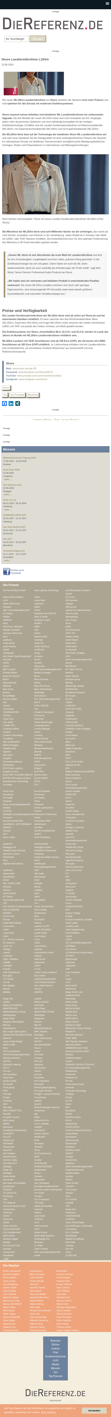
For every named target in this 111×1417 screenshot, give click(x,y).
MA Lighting (8, 985)
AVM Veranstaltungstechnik (78, 659)
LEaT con (7, 946)
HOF (36, 870)
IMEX (68, 880)
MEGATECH (71, 1018)
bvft (5, 702)
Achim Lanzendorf (12, 1271)
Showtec (38, 1147)
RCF (67, 1107)
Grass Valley (9, 837)
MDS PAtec (39, 1008)
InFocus (7, 890)
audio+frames (9, 646)
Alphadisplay (71, 617)
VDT (67, 1206)
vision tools (39, 1216)
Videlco (37, 1212)
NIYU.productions (11, 1051)
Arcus (68, 623)
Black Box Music (42, 686)
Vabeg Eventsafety (43, 1206)
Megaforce (39, 1018)
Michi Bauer (9, 1310)
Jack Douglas (9, 1291)
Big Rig (68, 682)
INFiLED (7, 887)
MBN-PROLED (10, 1008)
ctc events (70, 738)
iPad (55, 1352)
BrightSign (39, 692)
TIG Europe (71, 1189)
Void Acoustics (41, 1226)
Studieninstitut (72, 1173)
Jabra (37, 896)
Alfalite (6, 617)
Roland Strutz (36, 1324)
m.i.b (67, 982)
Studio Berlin (9, 1176)
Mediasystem (9, 1015)
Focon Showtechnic (75, 814)
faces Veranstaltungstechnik (16, 804)
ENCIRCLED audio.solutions (17, 778)
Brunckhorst (40, 696)
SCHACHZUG (72, 1127)
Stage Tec (8, 1170)
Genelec (38, 827)
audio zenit (70, 643)
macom (37, 989)
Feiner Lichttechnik (43, 808)
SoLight (69, 1156)
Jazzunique (70, 896)
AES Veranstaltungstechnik (16, 610)
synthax (69, 1176)
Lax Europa (39, 936)
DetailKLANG (9, 748)
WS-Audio (70, 1242)
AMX (5, 623)
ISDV (36, 893)
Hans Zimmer (63, 1287)
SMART (69, 1153)
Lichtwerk (7, 956)
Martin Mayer (9, 1307)
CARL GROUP (41, 705)
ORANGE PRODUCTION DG (79, 1064)
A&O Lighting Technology (46, 590)
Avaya (37, 653)
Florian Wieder (37, 1281)
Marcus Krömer (64, 1301)
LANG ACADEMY (42, 929)
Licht (55, 1360)
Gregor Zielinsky (64, 1284)
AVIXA (37, 659)
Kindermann (40, 913)
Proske (68, 1097)
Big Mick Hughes (11, 1274)
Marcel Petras (36, 1301)
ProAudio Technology (75, 1091)
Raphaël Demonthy (39, 1320)
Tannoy (68, 1179)
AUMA (6, 649)
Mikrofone (33, 395)
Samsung (7, 1127)
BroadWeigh (9, 696)
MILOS (37, 1025)
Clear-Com (8, 719)
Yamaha (69, 1245)
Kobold (68, 916)
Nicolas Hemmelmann (40, 1310)
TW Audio (39, 1203)
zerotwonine (9, 1252)
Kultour (37, 923)
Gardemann (40, 824)
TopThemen (55, 1376)
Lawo (5, 936)
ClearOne (39, 719)
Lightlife (7, 962)
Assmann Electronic (12, 633)
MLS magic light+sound (14, 1031)
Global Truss (71, 831)
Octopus (38, 1058)
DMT (67, 755)
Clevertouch (71, 719)
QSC (5, 1104)
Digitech (7, 751)
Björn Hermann (37, 1274)
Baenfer (69, 672)
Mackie (6, 989)
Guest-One (70, 844)
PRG (5, 1091)
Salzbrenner (71, 1124)
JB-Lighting (39, 900)
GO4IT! (37, 834)
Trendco (38, 1196)
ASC (36, 630)
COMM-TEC (9, 725)
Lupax (68, 979)
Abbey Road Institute (13, 597)
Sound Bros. (71, 1160)
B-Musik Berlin (10, 672)
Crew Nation (71, 735)
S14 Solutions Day (12, 485)
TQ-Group (8, 1196)
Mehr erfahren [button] (48, 1412)
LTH (67, 975)
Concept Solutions (74, 725)
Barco (37, 676)
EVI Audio (8, 798)
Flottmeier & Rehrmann (45, 814)
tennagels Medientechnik (46, 1186)
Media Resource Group (14, 1012)
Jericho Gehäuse (73, 900)
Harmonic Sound (11, 854)
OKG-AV (38, 1061)
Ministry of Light (73, 1025)
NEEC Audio (9, 1044)
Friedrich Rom (63, 1281)
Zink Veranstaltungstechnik (47, 1252)
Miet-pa (6, 1025)
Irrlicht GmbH (9, 893)
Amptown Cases (42, 620)
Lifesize (38, 956)
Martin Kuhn (62, 1304)
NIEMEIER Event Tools (76, 1048)
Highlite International (13, 863)
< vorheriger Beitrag (41, 419)
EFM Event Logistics (13, 768)
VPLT (37, 1229)
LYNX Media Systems (44, 982)
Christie (6, 715)
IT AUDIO (70, 893)
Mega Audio (9, 1018)
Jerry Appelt (35, 1291)
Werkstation (71, 1235)
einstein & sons (10, 771)
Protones (7, 1101)
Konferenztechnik (55, 1356)
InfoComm (70, 887)
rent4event (39, 1110)
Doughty (7, 758)
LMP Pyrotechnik (11, 972)
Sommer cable (10, 1160)
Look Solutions (72, 972)
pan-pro (38, 1074)
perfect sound (9, 1081)
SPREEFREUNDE (43, 1166)
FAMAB (6, 808)
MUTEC (38, 1041)
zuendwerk (8, 1255)
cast (36, 709)
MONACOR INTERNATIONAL (17, 1035)
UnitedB (69, 1203)
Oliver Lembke (64, 1310)
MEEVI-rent (71, 1015)
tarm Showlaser (41, 1183)
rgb (35, 1114)
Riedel (68, 1114)
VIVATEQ (70, 1219)
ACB (5, 600)
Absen (37, 597)
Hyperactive (9, 873)
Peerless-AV (71, 1077)
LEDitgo (7, 949)
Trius (67, 1196)
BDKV (6, 679)
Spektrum (70, 1163)
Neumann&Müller (42, 1044)
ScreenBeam (71, 1133)
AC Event (70, 597)
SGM (36, 1140)
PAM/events (71, 1071)
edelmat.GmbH (72, 765)
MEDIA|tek (39, 1015)
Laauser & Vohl (41, 926)
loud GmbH (39, 975)
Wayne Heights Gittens (68, 1330)
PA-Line (7, 1071)
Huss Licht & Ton (73, 870)
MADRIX (38, 992)
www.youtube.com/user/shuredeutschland (39, 375)
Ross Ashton (63, 1324)
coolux (37, 732)
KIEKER (7, 913)
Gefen (68, 824)
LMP (67, 969)
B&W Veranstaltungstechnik (47, 669)
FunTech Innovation (75, 821)
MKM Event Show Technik (78, 1028)
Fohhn (37, 817)
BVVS (37, 702)
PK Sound (8, 1084)
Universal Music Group (14, 1206)
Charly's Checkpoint (44, 712)
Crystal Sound (41, 738)
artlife (68, 626)
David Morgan (63, 1277)
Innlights (38, 890)
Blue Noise (8, 689)
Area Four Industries (13, 626)
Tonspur (69, 1193)
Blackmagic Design (74, 686)
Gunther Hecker (37, 1287)
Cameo (6, 705)
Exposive (7, 801)
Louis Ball (61, 1294)
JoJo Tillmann (9, 1294)
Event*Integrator (42, 791)
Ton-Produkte (17, 395)
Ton (5, 395)
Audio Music (9, 643)
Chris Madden (10, 1277)
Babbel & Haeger (42, 672)
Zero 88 (69, 1249)
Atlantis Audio (72, 636)
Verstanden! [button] (94, 1410)
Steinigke (7, 1173)
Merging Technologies (13, 1022)
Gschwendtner (41, 844)
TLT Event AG (10, 1193)
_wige (6, 1258)
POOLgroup (9, 1087)
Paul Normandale (38, 1317)
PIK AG (69, 1081)
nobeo (37, 1051)
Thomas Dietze (64, 1327)
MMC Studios (40, 1031)
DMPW (37, 755)
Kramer (6, 919)
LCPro (68, 939)
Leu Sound (70, 949)
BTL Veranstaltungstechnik (47, 699)
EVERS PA (70, 794)
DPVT (68, 758)
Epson (68, 781)
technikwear (9, 1186)
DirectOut (70, 751)
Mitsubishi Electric (43, 1028)
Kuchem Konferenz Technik (78, 919)
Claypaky (70, 715)
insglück (69, 890)
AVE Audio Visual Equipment (17, 656)
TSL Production (41, 1199)
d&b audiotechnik (11, 742)
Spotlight (7, 1166)
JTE (5, 903)
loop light (7, 975)
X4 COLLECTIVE (11, 1245)
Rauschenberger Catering (46, 1107)
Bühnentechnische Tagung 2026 (19, 458)
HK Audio (70, 863)
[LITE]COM (70, 1255)
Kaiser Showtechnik (43, 906)
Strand (37, 1173)
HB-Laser (70, 854)
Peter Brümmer (64, 1317)
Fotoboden (70, 817)
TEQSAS (7, 1189)
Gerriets (7, 831)
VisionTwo (8, 1219)
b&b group (39, 666)
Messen (55, 1368)
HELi (5, 860)
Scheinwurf (39, 1130)
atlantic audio (40, 636)
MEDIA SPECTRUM (44, 1012)
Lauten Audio (40, 933)
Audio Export (71, 640)
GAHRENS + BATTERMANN (17, 824)
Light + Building (10, 959)
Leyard (6, 952)
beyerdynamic (10, 682)
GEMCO (7, 827)
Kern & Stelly (40, 910)
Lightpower (39, 962)
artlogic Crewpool (11, 630)
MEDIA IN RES (72, 1008)
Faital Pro (70, 804)
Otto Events (40, 1068)
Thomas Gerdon (11, 1330)
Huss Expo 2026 (11, 470)
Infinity (37, 887)
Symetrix (38, 1176)
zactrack (7, 1249)
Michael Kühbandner (67, 1307)
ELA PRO (39, 771)
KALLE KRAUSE (11, 910)
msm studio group (43, 1038)
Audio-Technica (41, 646)
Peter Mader (9, 1320)
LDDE (37, 942)
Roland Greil (9, 1324)
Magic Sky (8, 998)
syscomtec (8, 1179)
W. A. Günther (72, 1232)
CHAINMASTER (11, 712)
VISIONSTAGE (72, 1216)
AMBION (7, 620)
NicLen (37, 1048)
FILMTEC (7, 811)
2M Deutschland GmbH (14, 590)
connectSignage (42, 729)
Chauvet (69, 712)
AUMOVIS (39, 649)
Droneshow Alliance (12, 761)
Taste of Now (71, 1183)
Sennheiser (70, 1137)
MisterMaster (9, 1028)
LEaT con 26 (9, 500)
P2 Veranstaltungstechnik (77, 1068)
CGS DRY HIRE (73, 709)
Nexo (5, 1048)
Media (55, 1364)
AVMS (6, 663)
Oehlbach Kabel (73, 1058)
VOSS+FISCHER (11, 1229)
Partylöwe (39, 1077)
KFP (67, 910)
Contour (7, 732)
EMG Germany (72, 775)
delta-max (70, 745)
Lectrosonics (40, 946)
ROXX (68, 1120)
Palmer (37, 1071)
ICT (67, 873)
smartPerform (9, 1156)
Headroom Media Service (46, 857)
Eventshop (8, 794)
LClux (37, 939)
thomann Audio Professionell (48, 1189)
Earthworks (8, 765)
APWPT (38, 623)
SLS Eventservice (42, 1153)
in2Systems (71, 883)
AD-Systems (71, 600)
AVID (67, 656)
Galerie (55, 1348)
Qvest (68, 1104)
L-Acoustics (8, 926)
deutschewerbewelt (43, 748)
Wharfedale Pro (41, 1239)
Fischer (37, 811)
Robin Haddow (64, 1320)
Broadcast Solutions (75, 692)
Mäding (6, 992)
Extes (37, 801)
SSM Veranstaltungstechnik (78, 1166)
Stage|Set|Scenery (74, 1170)
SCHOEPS (8, 1133)
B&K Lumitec (9, 669)
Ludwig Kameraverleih (45, 979)
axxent (68, 663)
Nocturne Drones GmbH (77, 1051)
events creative (72, 791)
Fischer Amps (72, 811)
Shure (6, 387)
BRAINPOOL (71, 689)
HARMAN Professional (45, 850)
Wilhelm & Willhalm (74, 1239)
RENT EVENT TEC (12, 1110)
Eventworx (39, 794)
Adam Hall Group (11, 603)
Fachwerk (39, 804)
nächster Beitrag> (70, 419)
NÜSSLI (69, 1054)
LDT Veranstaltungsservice (78, 942)
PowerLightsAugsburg (45, 1087)
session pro (8, 1140)
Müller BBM (71, 1038)
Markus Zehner (41, 1002)
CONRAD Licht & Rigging (77, 729)
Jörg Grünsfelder (38, 1294)
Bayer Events (72, 676)
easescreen (40, 765)
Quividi (37, 1104)
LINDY (37, 965)
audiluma (7, 640)
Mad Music (70, 989)
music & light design (12, 1041)
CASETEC (70, 705)
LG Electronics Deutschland (79, 952)
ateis (5, 636)
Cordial (68, 732)
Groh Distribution (42, 837)
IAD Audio (39, 873)
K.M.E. (68, 903)
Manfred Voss (63, 1297)
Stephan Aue (9, 1327)
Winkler (6, 1242)
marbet (6, 1002)
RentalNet (70, 1110)
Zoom (68, 1252)
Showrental (8, 1147)
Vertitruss (7, 1212)
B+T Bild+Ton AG (73, 669)
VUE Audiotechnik (12, 1232)
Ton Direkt (39, 1193)
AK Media (7, 613)
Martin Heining (37, 1304)
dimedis (38, 751)
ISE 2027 (7, 539)
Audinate (38, 640)
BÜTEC (69, 699)
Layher (68, 936)
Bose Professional (43, 689)
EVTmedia (39, 798)
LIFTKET (69, 956)
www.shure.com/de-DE (24, 368)
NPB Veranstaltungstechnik (16, 1054)
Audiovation (71, 646)
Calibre (68, 702)
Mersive (38, 1022)
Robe (36, 1117)
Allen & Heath (41, 617)
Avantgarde (8, 653)
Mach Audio (71, 985)
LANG (6, 929)
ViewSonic (70, 1212)
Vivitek (6, 1222)
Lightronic (70, 962)
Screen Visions (41, 1133)
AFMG (37, 610)
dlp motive (8, 755)
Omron (68, 1061)
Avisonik (7, 659)
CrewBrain (8, 738)
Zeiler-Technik (41, 1249)
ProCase (7, 1094)
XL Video (38, 1245)
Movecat (7, 1038)
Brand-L (7, 692)
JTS (36, 903)
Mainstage (70, 998)
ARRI (36, 626)
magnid (37, 998)
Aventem (38, 656)
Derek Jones (9, 1281)
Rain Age (7, 1107)
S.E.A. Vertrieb (41, 1124)
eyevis (68, 801)
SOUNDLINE (40, 1163)
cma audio (8, 722)
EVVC (68, 798)
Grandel (69, 834)
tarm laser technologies (14, 1183)
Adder (37, 607)
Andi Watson (36, 1271)
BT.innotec (70, 696)
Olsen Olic (35, 1314)
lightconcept (71, 959)
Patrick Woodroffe (11, 1317)
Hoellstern (8, 870)
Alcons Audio (71, 613)
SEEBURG (39, 1137)
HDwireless (8, 857)
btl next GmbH (10, 699)
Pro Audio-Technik (43, 1091)
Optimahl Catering (12, 1064)
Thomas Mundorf (38, 1330)
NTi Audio (39, 1054)
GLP (5, 834)
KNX (36, 916)
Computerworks (42, 725)
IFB (67, 877)
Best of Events (41, 679)
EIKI (67, 768)
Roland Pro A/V (41, 1120)
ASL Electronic (72, 630)
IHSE (36, 880)
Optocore (38, 1064)
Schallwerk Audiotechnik (15, 1130)
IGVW (6, 880)
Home (56, 419)
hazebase (39, 854)
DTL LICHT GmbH (74, 761)
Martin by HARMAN (12, 1005)
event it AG (8, 791)
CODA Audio (71, 722)
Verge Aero (70, 1209)
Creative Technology (13, 735)
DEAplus (38, 745)
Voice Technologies (74, 1222)
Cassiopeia (8, 709)
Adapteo (7, 607)
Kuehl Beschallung (12, 923)
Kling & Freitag (72, 913)
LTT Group (8, 979)
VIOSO (6, 1216)
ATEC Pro (70, 633)
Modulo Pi (70, 1031)
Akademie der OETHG (45, 613)
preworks (69, 1087)
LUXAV (6, 982)
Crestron (38, 735)
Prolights (69, 1094)
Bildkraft (7, 686)
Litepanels (70, 965)
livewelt (6, 969)
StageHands (40, 1170)
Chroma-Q (39, 715)
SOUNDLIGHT (10, 1163)
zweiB (37, 1255)
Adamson (38, 603)
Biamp (37, 682)
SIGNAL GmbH (72, 1150)
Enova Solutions (73, 778)
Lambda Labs (72, 926)
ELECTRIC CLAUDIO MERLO (18, 775)
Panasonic (70, 1074)
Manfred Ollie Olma (39, 1297)
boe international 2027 (14, 527)
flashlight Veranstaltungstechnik (18, 814)
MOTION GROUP (74, 1035)
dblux (68, 742)
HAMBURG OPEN (74, 847)
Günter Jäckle (10, 1287)
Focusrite (7, 817)
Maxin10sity (71, 1005)
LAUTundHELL (72, 933)
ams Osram (71, 620)
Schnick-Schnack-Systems (78, 1130)
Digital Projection (73, 748)
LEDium (38, 949)
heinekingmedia (73, 857)
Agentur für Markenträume (78, 610)
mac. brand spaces (43, 985)
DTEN (37, 761)
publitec (38, 1101)
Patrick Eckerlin (64, 1314)
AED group (70, 607)
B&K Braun (70, 666)
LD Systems (9, 942)
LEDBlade (70, 946)
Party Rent (8, 1077)
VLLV (36, 1222)
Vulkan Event (40, 1232)
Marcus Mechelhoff (12, 1304)
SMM (36, 1156)
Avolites (38, 663)
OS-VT (6, 1068)
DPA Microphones (43, 758)
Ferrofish (69, 808)
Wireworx (38, 1242)
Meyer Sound (72, 1022)
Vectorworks (9, 1209)
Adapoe (69, 603)
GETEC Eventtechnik (44, 831)
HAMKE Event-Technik (14, 850)
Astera (37, 633)
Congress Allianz (11, 729)
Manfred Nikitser (11, 1297)
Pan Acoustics (10, 1074)
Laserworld (8, 933)
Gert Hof (34, 1284)
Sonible (38, 1160)
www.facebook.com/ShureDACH (35, 372)
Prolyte (6, 1097)
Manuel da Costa (11, 1301)
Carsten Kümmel (65, 1274)
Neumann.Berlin (73, 1044)
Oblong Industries (11, 1058)
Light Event (39, 959)
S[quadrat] (39, 1179)
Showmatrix (71, 1143)
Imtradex (38, 883)
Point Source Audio (74, 1084)
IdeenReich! (9, 877)
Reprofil (7, 1114)
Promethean (40, 1097)
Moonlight (39, 1035)
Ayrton (6, 666)
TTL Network (9, 1203)
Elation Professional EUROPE (80, 771)
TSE (5, 1199)
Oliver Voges (9, 1314)
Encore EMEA (41, 778)
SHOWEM (8, 1143)
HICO (37, 860)
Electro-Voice (40, 775)
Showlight (39, 1143)
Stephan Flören (37, 1327)
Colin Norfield (36, 1277)
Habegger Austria (42, 847)
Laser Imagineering (74, 929)
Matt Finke (35, 1307)
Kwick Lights (71, 923)
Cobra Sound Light (43, 722)
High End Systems (74, 860)
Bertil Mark (62, 1271)
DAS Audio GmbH (43, 742)
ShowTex (7, 1150)
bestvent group (72, 679)
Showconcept (72, 1140)
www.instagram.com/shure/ (33, 379)
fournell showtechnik (13, 821)
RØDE (6, 1124)
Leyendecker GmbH (44, 952)
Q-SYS (68, 1101)
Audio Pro (39, 643)
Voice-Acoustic (10, 1226)
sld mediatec (9, 1153)
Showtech (70, 1147)
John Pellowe (63, 1291)
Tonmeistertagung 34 (14, 551)
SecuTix (7, 1137)
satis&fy (38, 1127)
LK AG (37, 969)
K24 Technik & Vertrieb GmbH (17, 906)
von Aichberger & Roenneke (79, 1226)
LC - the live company (13, 939)
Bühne (55, 1344)
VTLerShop (70, 1229)
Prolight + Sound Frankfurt (47, 1094)
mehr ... (8, 479)
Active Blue (39, 600)
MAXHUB (39, 1005)
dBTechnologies (10, 745)
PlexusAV (39, 1084)
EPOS (37, 781)
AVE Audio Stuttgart (75, 653)
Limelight (7, 965)
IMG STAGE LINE (12, 883)
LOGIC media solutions (45, 972)
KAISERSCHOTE (74, 906)
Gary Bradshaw (10, 1284)
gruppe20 (7, 844)
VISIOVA (38, 1219)
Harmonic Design (73, 850)
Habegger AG (9, 847)
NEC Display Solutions (76, 1041)
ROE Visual (8, 1120)
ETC (36, 784)
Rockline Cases (73, 1117)
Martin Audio (71, 1002)
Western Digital (10, 1239)
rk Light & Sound (11, 1117)
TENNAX (69, 1186)
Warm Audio (9, 1235)
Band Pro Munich (11, 676)
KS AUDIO (39, 919)
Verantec (38, 1209)
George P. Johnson (74, 827)
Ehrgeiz (38, 768)
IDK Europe (40, 877)
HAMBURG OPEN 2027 (14, 515)
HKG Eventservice (74, 867)
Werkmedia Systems (44, 1235)
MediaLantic (71, 1012)
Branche (55, 1340)
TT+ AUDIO (71, 1199)
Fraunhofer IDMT (42, 821)
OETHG (7, 1061)
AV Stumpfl (70, 649)
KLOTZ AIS (8, 916)
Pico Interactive (41, 1081)
